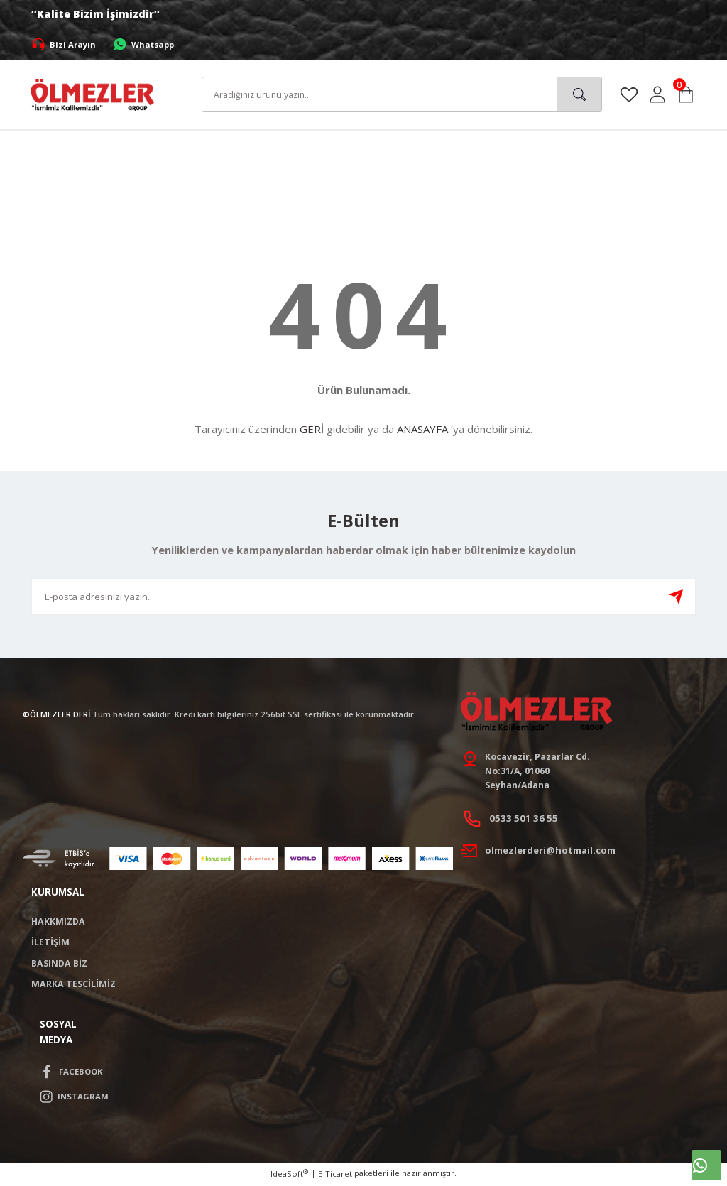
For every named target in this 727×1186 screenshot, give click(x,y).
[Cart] (686, 94)
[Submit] (676, 596)
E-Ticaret (335, 1176)
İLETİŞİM (50, 944)
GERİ (312, 429)
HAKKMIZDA (58, 924)
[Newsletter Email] (363, 596)
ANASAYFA (422, 429)
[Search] (402, 94)
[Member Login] (657, 94)
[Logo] (92, 93)
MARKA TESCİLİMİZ (73, 986)
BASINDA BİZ (59, 965)
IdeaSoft (289, 1176)
